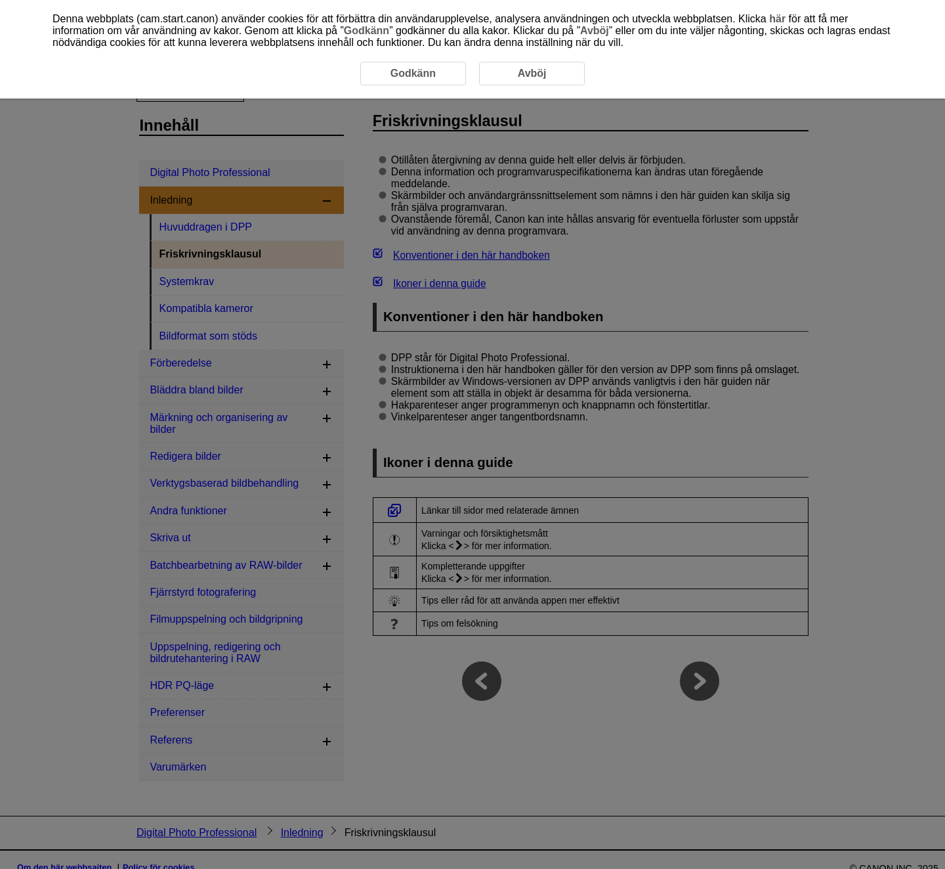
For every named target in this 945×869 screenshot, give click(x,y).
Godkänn (366, 30)
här (777, 18)
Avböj (594, 30)
